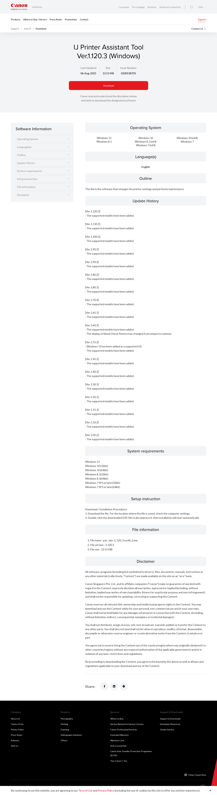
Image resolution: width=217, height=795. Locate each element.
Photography (67, 718)
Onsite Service (167, 729)
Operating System (27, 139)
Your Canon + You (118, 761)
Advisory (15, 740)
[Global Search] (191, 7)
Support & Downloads (170, 718)
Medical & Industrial (169, 7)
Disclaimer (23, 195)
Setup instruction (27, 179)
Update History (26, 163)
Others (64, 740)
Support (202, 19)
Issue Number (128, 67)
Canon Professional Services (123, 729)
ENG (200, 7)
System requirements (29, 171)
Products (15, 19)
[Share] (104, 686)
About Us (15, 718)
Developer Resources (170, 724)
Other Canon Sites (197, 775)
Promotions (71, 19)
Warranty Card (117, 740)
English (145, 166)
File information (26, 187)
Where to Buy (116, 718)
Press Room (56, 19)
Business (152, 7)
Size (108, 67)
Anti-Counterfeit (118, 746)
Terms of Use (17, 724)
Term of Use (85, 790)
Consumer (124, 7)
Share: (90, 686)
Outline (21, 155)
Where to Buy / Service (35, 19)
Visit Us (14, 746)
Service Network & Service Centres (127, 724)
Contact (84, 19)
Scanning (65, 729)
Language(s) (24, 147)
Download (108, 85)
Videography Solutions (71, 735)
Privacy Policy (17, 729)
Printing (64, 724)
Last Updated (88, 67)
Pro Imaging (138, 7)
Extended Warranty (119, 735)
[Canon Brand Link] (19, 7)
